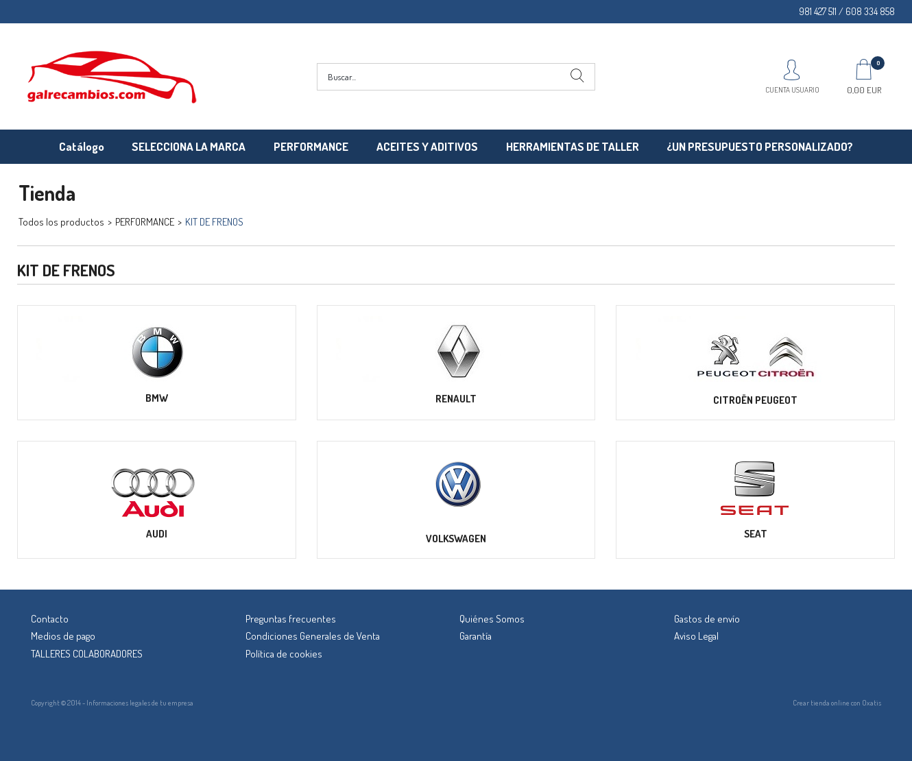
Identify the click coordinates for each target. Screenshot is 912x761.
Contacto (50, 618)
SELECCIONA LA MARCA (188, 146)
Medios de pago (63, 635)
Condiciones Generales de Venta (312, 635)
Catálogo (81, 146)
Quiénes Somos (492, 618)
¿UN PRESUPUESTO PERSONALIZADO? (760, 146)
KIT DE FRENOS (214, 221)
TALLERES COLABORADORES (87, 653)
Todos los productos (61, 221)
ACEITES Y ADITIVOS (427, 146)
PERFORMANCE (311, 146)
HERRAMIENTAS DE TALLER (572, 146)
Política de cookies (283, 653)
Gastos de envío (707, 618)
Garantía (475, 635)
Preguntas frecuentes (290, 618)
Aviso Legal (696, 635)
